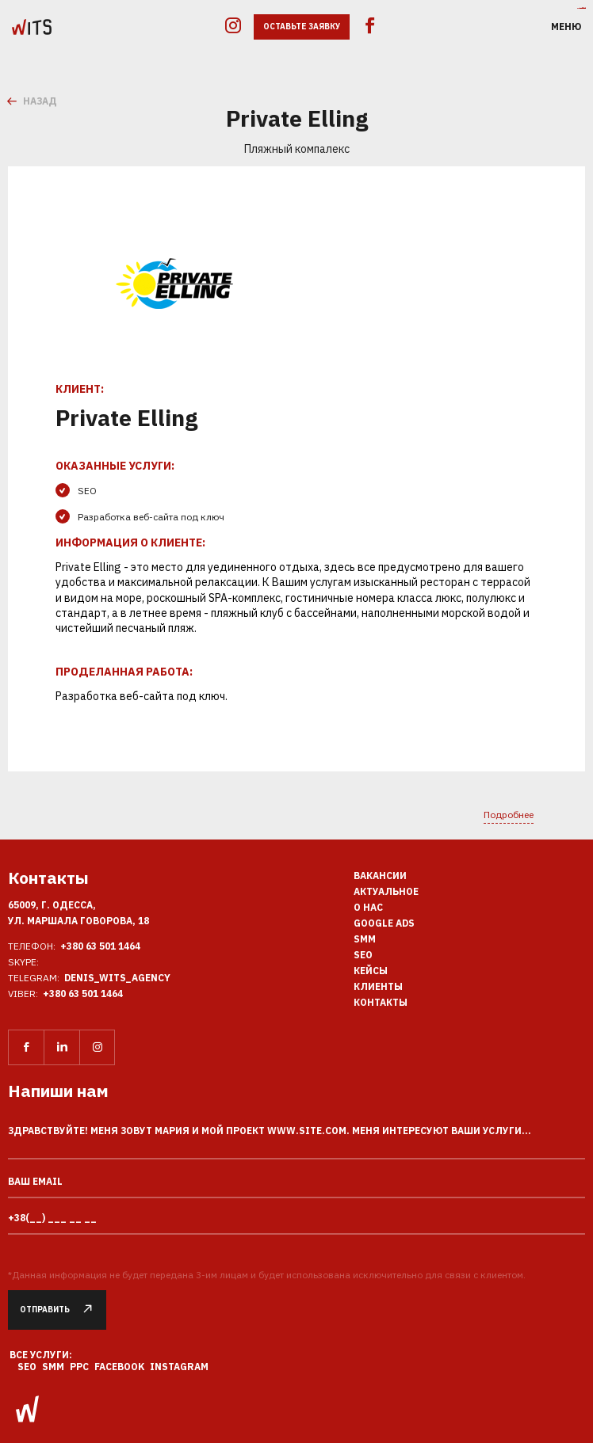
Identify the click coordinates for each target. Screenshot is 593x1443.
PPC (79, 1367)
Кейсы (371, 971)
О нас (368, 907)
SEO (363, 955)
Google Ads (384, 923)
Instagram (179, 1367)
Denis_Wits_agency (117, 978)
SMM (365, 939)
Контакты (380, 1002)
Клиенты (378, 986)
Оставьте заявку (301, 26)
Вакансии (380, 875)
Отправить (63, 1309)
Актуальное (386, 891)
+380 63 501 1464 (100, 946)
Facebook (119, 1367)
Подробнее (509, 814)
